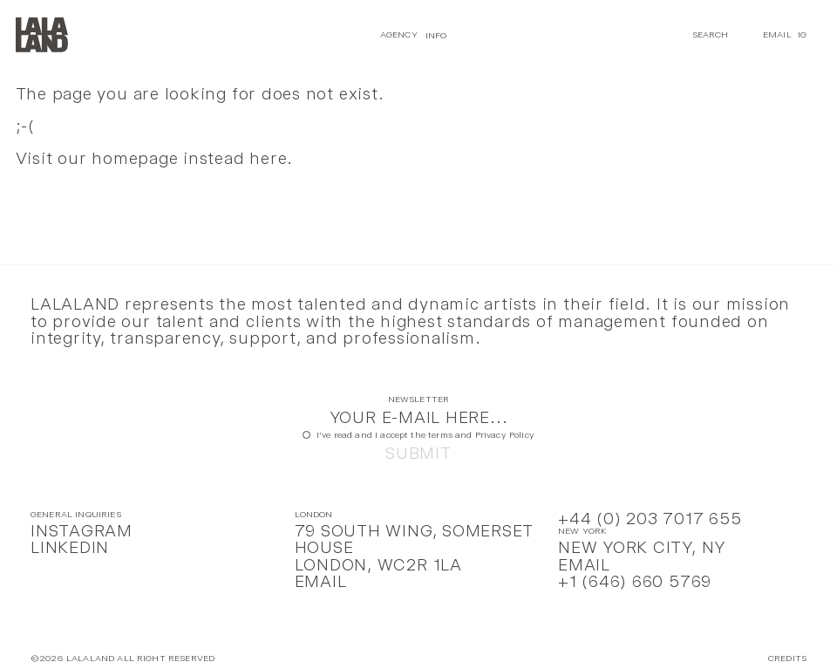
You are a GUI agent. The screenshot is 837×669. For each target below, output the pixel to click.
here (268, 158)
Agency (399, 34)
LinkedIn (70, 547)
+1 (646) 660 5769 (634, 581)
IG (802, 34)
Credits (787, 659)
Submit (418, 453)
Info (436, 34)
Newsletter (419, 400)
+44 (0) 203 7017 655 (649, 519)
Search (710, 34)
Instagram (82, 531)
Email (777, 34)
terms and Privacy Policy (481, 434)
